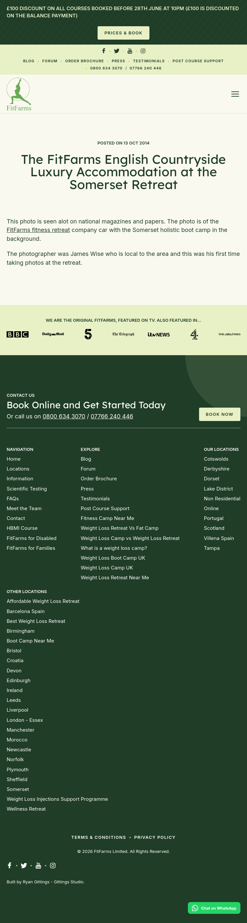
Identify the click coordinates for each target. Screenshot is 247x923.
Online (211, 508)
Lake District (218, 489)
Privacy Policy (155, 837)
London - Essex (25, 720)
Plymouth (18, 769)
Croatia (15, 660)
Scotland (214, 528)
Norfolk (15, 759)
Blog (29, 61)
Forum (49, 61)
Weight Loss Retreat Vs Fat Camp (120, 528)
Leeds (14, 700)
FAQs (13, 498)
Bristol (14, 650)
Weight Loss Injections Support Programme (57, 799)
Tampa (212, 548)
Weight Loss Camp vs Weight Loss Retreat (130, 538)
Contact (16, 518)
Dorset (211, 478)
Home (13, 459)
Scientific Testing (27, 489)
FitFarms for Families (31, 548)
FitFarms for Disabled (31, 538)
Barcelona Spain (26, 611)
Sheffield (17, 779)
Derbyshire (217, 469)
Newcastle (19, 749)
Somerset (18, 789)
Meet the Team (24, 508)
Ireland (15, 690)
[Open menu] (235, 94)
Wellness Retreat (26, 809)
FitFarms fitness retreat (38, 229)
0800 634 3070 (106, 68)
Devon (14, 670)
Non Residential (222, 498)
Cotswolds (216, 459)
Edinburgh (19, 680)
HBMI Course (22, 528)
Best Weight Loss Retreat (36, 621)
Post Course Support (198, 61)
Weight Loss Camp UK (107, 568)
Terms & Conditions (98, 837)
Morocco (17, 740)
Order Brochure (84, 61)
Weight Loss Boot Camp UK (113, 558)
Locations (18, 469)
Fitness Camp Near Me (107, 518)
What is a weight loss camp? (114, 548)
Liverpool (17, 710)
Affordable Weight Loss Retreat (43, 601)
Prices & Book (123, 32)
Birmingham (20, 631)
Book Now (220, 414)
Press (118, 61)
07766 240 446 (146, 68)
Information (20, 478)
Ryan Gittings (36, 881)
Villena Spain (219, 538)
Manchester (20, 730)
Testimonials (149, 61)
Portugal (214, 518)
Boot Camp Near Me (30, 641)
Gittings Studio (68, 881)
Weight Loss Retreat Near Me (115, 577)
